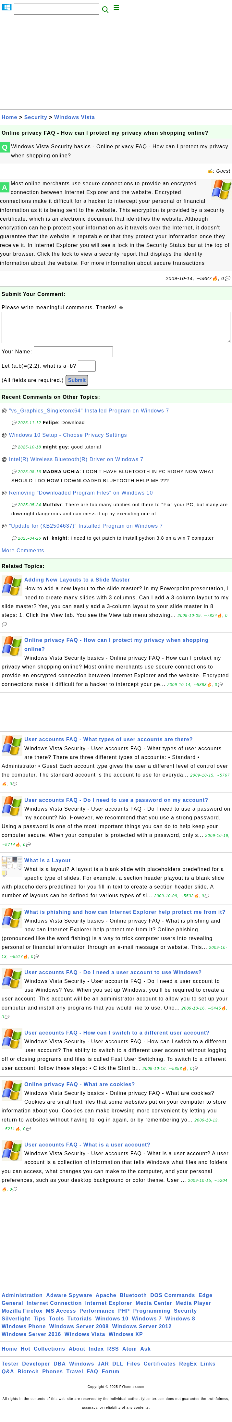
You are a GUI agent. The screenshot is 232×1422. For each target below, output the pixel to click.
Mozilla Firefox (22, 1317)
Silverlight (16, 1325)
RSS (113, 1355)
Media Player (193, 1309)
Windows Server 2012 (142, 1333)
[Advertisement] (116, 63)
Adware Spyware (69, 1302)
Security (35, 117)
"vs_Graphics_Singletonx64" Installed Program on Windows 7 (89, 417)
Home (9, 117)
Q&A (8, 1378)
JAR (103, 1370)
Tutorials (79, 1325)
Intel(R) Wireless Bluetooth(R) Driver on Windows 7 (76, 466)
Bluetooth (133, 1302)
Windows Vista (74, 117)
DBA (60, 1370)
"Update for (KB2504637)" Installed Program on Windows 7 (86, 532)
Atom (129, 1355)
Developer (36, 1370)
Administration (22, 1302)
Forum (110, 1378)
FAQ (92, 1378)
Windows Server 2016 (31, 1340)
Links (208, 1370)
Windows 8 (180, 1325)
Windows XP (126, 1340)
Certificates (160, 1370)
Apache (106, 1302)
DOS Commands (172, 1302)
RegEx (188, 1370)
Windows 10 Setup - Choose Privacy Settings (68, 441)
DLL (117, 1370)
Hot (26, 1355)
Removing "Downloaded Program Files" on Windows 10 (81, 499)
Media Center (154, 1309)
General (12, 1309)
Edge (206, 1302)
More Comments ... (26, 557)
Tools (56, 1325)
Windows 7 (147, 1325)
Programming (152, 1317)
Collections (49, 1355)
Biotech (28, 1378)
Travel (74, 1378)
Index (96, 1355)
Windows (81, 1370)
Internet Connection (54, 1309)
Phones (52, 1378)
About (77, 1355)
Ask (145, 1355)
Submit (77, 386)
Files (133, 1370)
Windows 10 (111, 1325)
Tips (40, 1325)
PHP (124, 1317)
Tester (10, 1370)
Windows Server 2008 (79, 1333)
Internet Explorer (108, 1309)
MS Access (61, 1317)
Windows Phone (24, 1333)
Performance (97, 1317)
